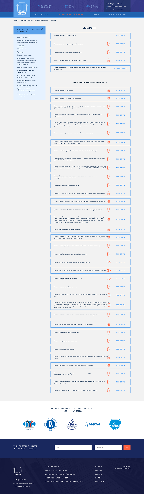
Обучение (96, 15)
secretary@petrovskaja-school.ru (117, 6)
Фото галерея (69, 6)
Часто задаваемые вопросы (117, 15)
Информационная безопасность (56, 478)
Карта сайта (99, 482)
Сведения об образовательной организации (70, 15)
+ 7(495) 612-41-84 (114, 3)
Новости (98, 474)
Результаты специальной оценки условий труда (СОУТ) (64, 482)
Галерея (97, 478)
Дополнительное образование (44, 6)
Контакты (98, 466)
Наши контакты (92, 6)
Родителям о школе (41, 15)
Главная (16, 20)
